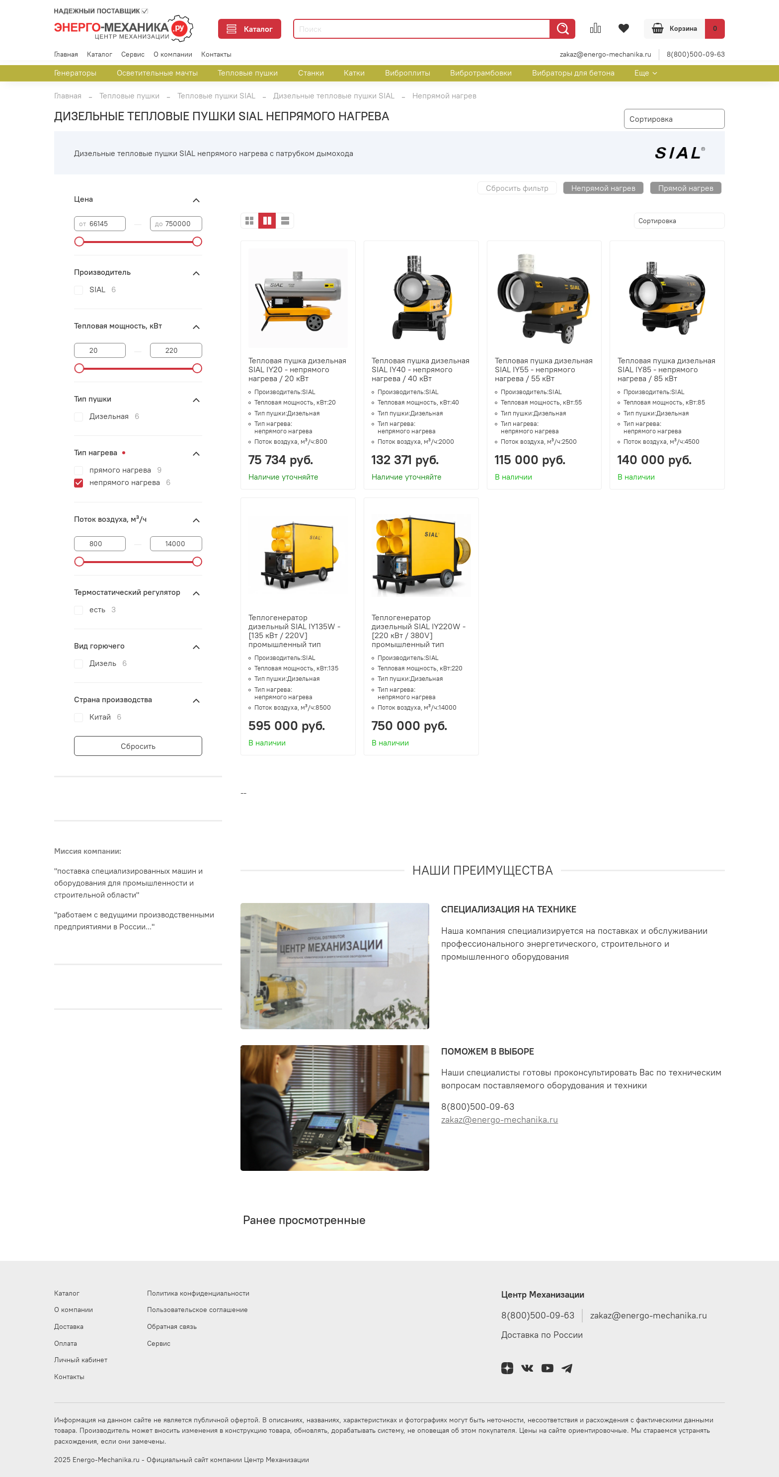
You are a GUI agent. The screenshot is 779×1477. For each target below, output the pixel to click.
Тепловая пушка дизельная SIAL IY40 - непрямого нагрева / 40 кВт (420, 369)
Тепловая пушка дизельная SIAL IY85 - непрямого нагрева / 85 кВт (666, 369)
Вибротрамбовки (481, 73)
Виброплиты (407, 73)
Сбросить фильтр (517, 188)
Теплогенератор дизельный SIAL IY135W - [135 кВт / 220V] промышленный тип (294, 630)
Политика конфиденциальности (198, 1293)
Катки (354, 73)
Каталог (250, 29)
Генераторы (75, 73)
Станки (311, 73)
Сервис (133, 54)
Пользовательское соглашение (197, 1309)
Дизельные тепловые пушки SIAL (333, 95)
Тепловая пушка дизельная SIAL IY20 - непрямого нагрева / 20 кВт (297, 369)
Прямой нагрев (685, 188)
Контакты (216, 54)
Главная (66, 54)
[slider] (79, 241)
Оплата (65, 1343)
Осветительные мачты (157, 73)
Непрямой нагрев (603, 188)
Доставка (68, 1326)
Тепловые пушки (248, 73)
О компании (173, 54)
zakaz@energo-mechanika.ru (605, 54)
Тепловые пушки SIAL (216, 95)
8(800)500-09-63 (696, 54)
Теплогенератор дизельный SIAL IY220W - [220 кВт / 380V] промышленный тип (419, 630)
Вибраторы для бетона (573, 73)
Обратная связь (172, 1326)
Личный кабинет (80, 1359)
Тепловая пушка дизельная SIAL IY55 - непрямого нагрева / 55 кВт (544, 369)
